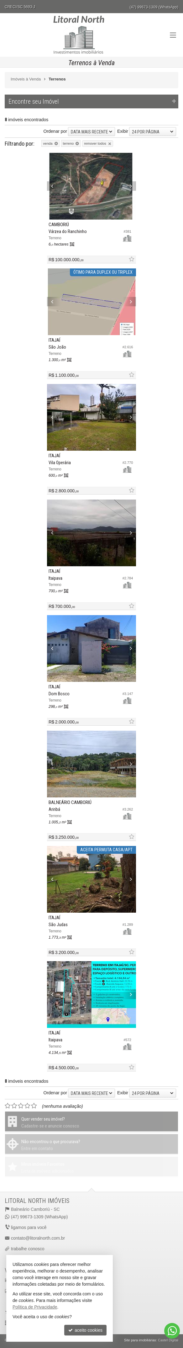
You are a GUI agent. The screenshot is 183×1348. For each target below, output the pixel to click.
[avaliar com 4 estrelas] (27, 1106)
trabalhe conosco (27, 1248)
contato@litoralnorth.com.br (38, 1238)
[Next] (129, 186)
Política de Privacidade (35, 1306)
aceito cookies (85, 1330)
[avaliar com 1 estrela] (8, 1106)
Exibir (122, 131)
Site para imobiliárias (140, 1340)
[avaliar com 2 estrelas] (14, 1106)
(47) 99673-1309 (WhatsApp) (154, 7)
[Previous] (53, 186)
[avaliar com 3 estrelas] (21, 1106)
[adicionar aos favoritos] (131, 259)
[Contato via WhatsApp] (172, 1331)
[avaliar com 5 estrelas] (34, 1106)
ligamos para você (29, 1227)
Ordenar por (55, 131)
